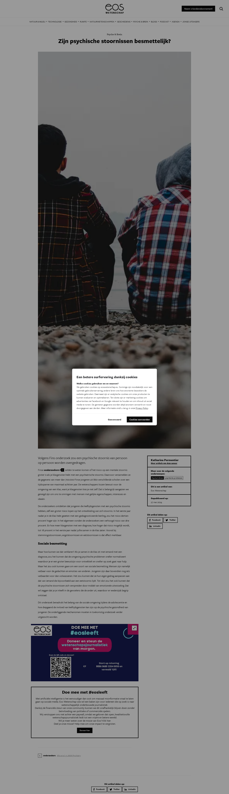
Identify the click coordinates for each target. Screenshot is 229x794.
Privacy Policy (142, 408)
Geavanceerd (114, 419)
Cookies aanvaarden (139, 419)
